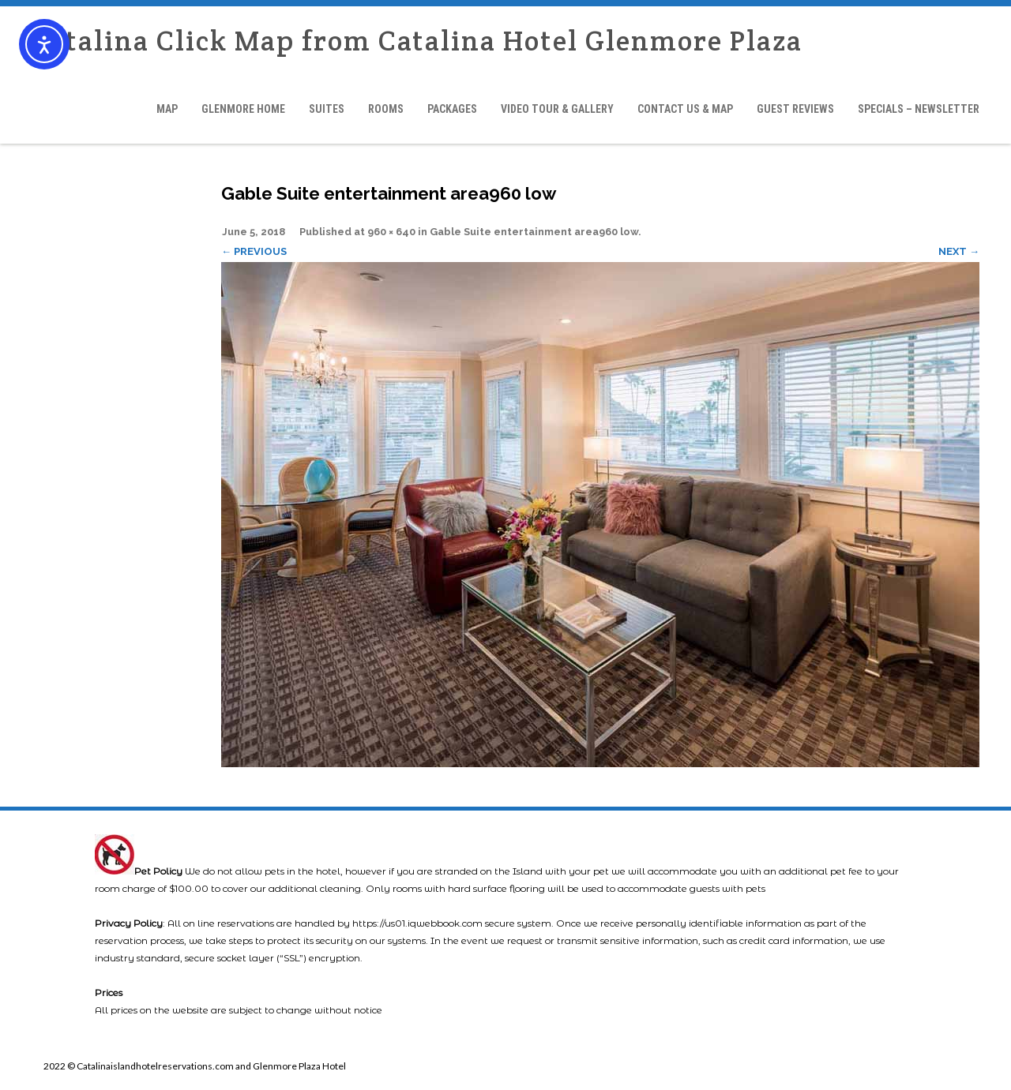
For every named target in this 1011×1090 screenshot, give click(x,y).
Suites (326, 109)
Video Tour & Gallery (557, 109)
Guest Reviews (795, 109)
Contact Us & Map (685, 109)
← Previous (254, 251)
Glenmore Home (243, 109)
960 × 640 (391, 232)
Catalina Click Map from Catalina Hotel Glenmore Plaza (417, 40)
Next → (958, 251)
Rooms (386, 109)
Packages (452, 109)
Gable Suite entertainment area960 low (534, 232)
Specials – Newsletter (918, 109)
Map (167, 109)
